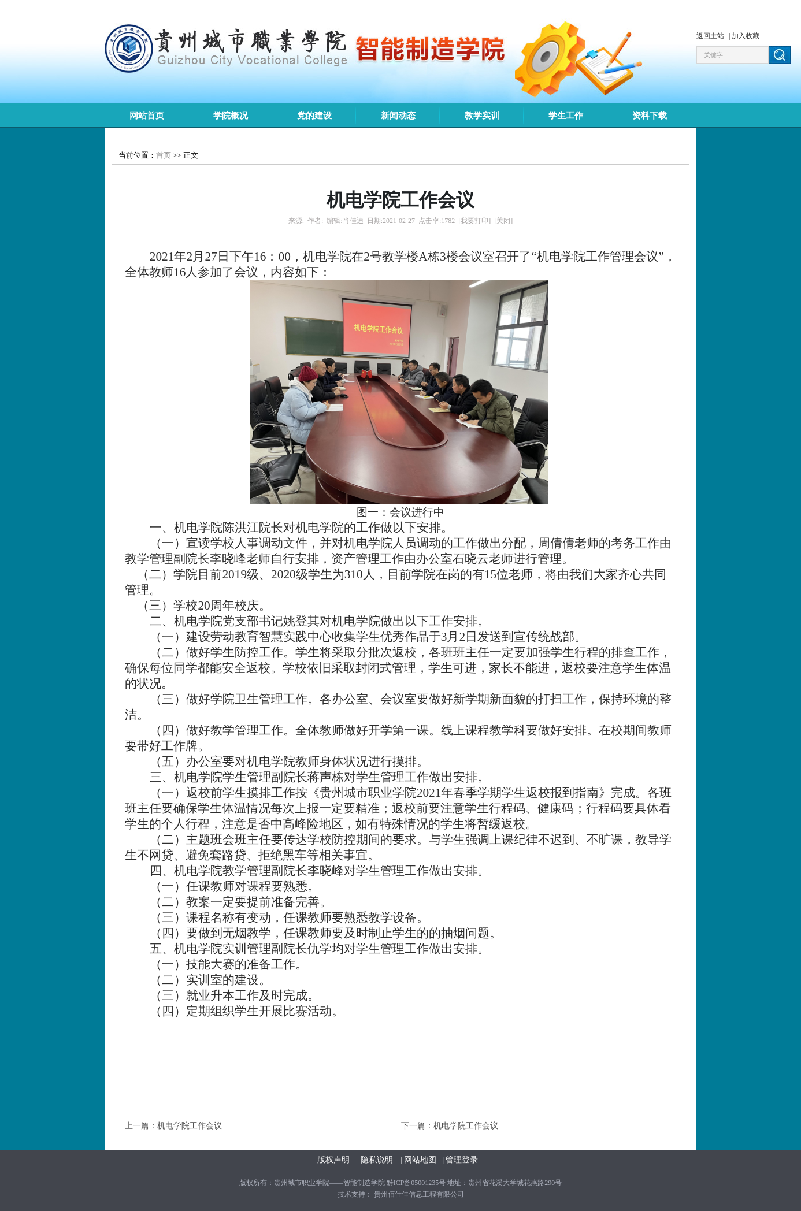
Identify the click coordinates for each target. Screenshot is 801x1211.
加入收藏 (745, 36)
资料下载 (649, 115)
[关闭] (503, 221)
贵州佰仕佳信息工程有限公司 (419, 1194)
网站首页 (146, 115)
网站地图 (420, 1160)
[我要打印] (474, 221)
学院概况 (230, 115)
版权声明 (334, 1160)
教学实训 (482, 115)
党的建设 (314, 115)
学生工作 (565, 115)
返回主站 (711, 36)
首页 (163, 155)
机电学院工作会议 (189, 1125)
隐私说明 (378, 1160)
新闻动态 (398, 115)
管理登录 (462, 1160)
